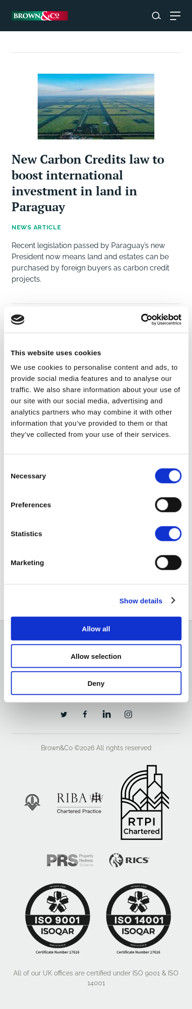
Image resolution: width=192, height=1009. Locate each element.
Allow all (96, 629)
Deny (96, 683)
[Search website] (156, 15)
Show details (141, 600)
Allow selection (96, 656)
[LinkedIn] (106, 713)
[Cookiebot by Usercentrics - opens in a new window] (140, 320)
